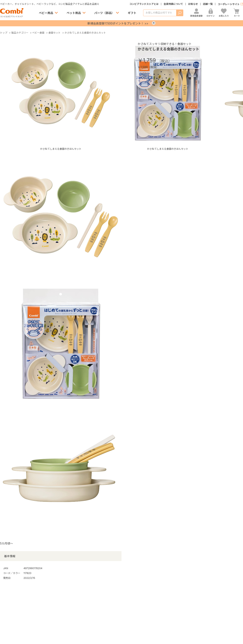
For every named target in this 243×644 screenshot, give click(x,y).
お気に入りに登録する (145, 76)
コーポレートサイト (229, 4)
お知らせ (193, 4)
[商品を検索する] (159, 13)
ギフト (132, 13)
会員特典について (173, 4)
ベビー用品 (46, 13)
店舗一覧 (208, 4)
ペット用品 (74, 13)
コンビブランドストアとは (144, 4)
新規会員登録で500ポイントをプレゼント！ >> (117, 23)
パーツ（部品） (104, 13)
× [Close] (154, 23)
